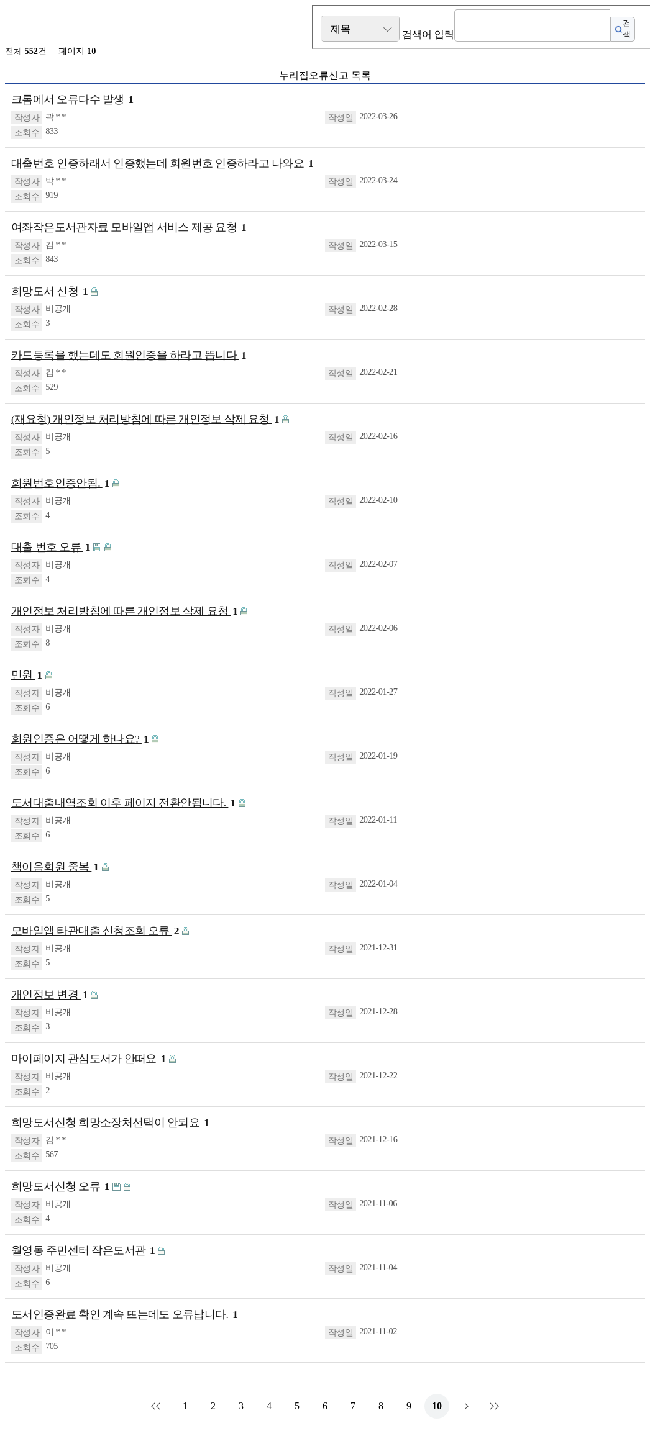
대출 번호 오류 (50, 547)
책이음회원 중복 (55, 866)
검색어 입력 (428, 34)
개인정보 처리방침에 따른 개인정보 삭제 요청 (124, 611)
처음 (157, 1406)
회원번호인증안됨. (60, 483)
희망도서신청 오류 (60, 1186)
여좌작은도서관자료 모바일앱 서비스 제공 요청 (128, 227)
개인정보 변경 (49, 994)
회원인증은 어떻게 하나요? (80, 739)
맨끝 (492, 1406)
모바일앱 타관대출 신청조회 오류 (95, 930)
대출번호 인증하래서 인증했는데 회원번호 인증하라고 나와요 (162, 163)
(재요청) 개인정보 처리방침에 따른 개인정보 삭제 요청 (145, 419)
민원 (26, 675)
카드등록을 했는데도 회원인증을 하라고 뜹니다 (128, 355)
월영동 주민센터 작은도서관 (83, 1250)
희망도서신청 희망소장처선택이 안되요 (110, 1122)
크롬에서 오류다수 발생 (72, 99)
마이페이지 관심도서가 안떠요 (88, 1058)
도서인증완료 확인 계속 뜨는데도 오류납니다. (124, 1314)
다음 (464, 1406)
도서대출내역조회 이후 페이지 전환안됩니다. (123, 803)
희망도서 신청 (49, 291)
